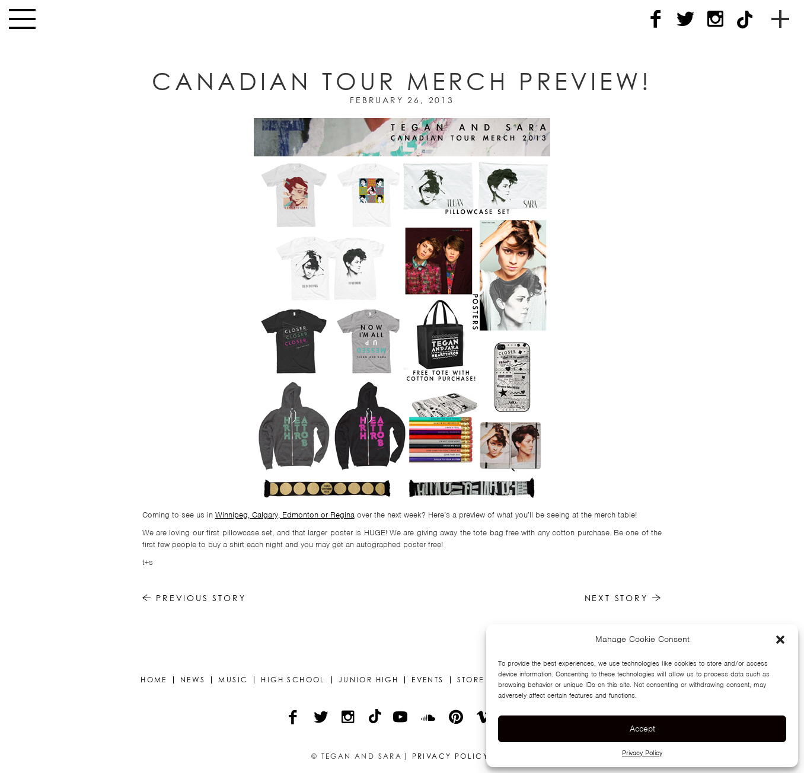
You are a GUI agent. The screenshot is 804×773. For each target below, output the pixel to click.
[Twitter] (685, 19)
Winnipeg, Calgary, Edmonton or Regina (285, 515)
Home (154, 679)
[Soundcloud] (429, 718)
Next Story (623, 598)
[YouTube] (401, 718)
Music (233, 679)
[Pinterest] (457, 718)
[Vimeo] (485, 718)
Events (427, 679)
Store (470, 679)
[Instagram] (715, 19)
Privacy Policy (642, 753)
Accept (642, 728)
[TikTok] (745, 19)
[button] (780, 640)
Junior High (368, 679)
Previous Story (194, 598)
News (193, 679)
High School (293, 679)
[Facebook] (656, 19)
